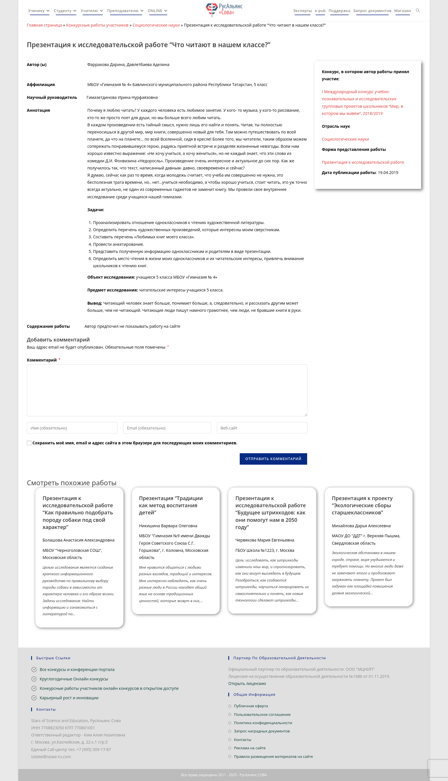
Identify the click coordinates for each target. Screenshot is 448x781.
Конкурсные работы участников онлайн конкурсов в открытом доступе (109, 688)
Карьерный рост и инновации (69, 697)
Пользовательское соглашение (262, 714)
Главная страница (44, 25)
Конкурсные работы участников (97, 25)
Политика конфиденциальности (263, 722)
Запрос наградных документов (262, 731)
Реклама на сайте (250, 747)
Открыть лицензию (247, 683)
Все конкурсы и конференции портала (77, 669)
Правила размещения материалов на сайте (273, 756)
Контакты (242, 739)
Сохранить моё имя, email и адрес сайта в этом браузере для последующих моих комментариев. (135, 443)
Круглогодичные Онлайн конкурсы (74, 679)
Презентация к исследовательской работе (363, 162)
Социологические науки (156, 25)
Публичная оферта (251, 705)
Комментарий (43, 360)
